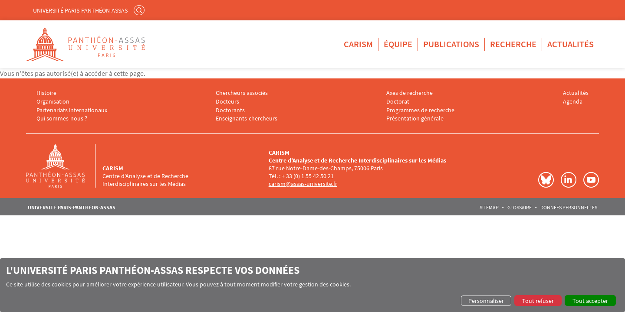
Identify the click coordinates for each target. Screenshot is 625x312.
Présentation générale (415, 118)
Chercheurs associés (242, 93)
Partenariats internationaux (71, 110)
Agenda (572, 101)
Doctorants (230, 110)
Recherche (513, 44)
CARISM (358, 44)
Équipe (398, 44)
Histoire (46, 93)
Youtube (591, 180)
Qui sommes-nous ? (61, 118)
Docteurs (227, 101)
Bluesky (546, 180)
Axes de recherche (409, 93)
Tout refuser (538, 301)
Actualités (570, 44)
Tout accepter (590, 301)
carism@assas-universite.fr (303, 184)
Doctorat (397, 101)
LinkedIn (568, 180)
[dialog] (312, 285)
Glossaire (519, 208)
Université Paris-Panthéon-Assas (80, 10)
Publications (451, 44)
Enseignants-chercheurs (246, 118)
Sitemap (489, 208)
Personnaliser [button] (486, 301)
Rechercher (140, 10)
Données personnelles (568, 208)
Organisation (52, 101)
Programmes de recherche (420, 110)
